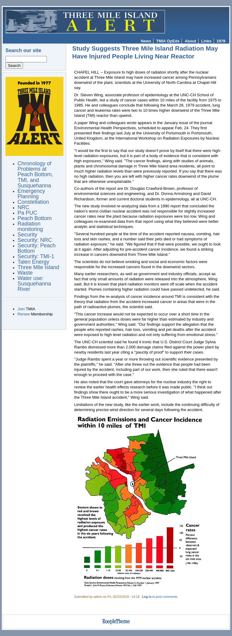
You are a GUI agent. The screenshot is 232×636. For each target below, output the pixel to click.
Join (21, 309)
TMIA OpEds (167, 41)
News (146, 41)
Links (206, 41)
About (190, 41)
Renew (24, 314)
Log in (146, 596)
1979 (221, 41)
